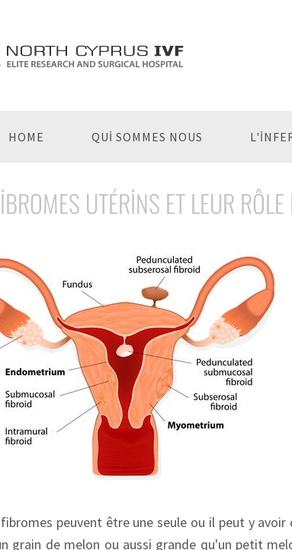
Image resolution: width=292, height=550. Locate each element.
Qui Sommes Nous (147, 136)
